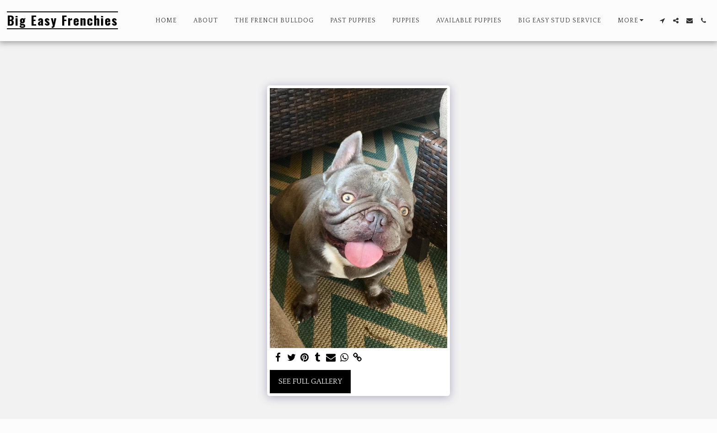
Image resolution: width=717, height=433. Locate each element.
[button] (662, 20)
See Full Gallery (310, 381)
